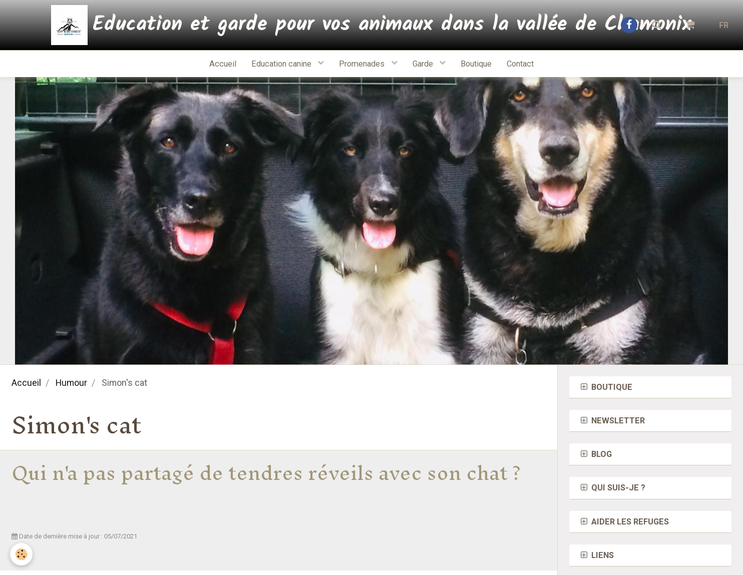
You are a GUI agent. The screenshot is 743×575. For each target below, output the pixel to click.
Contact (520, 64)
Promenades (363, 64)
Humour (71, 382)
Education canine (282, 64)
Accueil (222, 64)
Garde (424, 64)
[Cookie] (21, 554)
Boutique (476, 64)
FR (723, 25)
